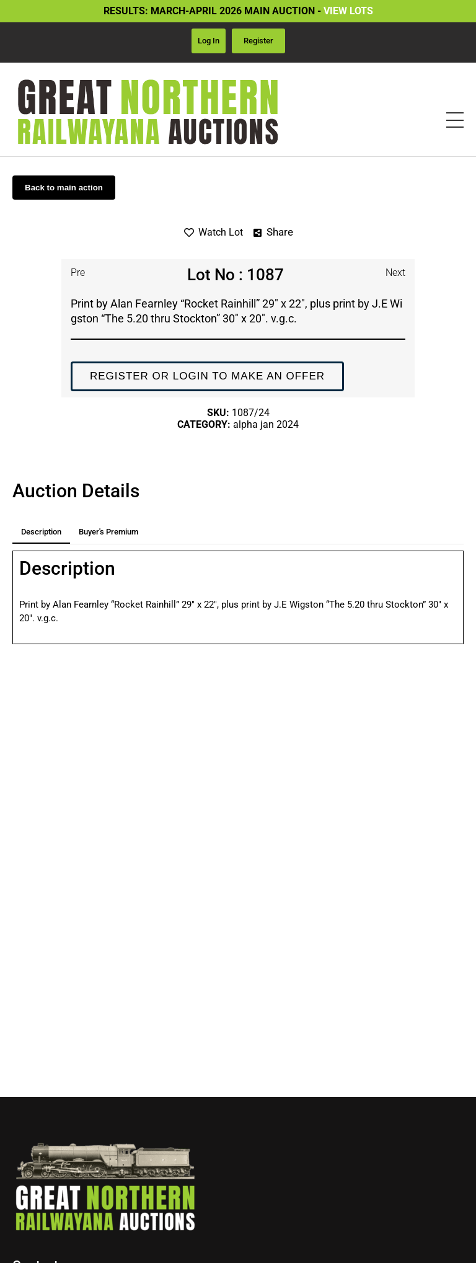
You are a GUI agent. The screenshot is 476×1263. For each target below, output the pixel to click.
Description (41, 531)
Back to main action (64, 187)
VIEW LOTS (348, 11)
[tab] (41, 532)
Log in (208, 40)
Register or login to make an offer (207, 376)
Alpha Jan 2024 (266, 424)
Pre (78, 272)
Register (258, 40)
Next (395, 272)
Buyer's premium (108, 531)
